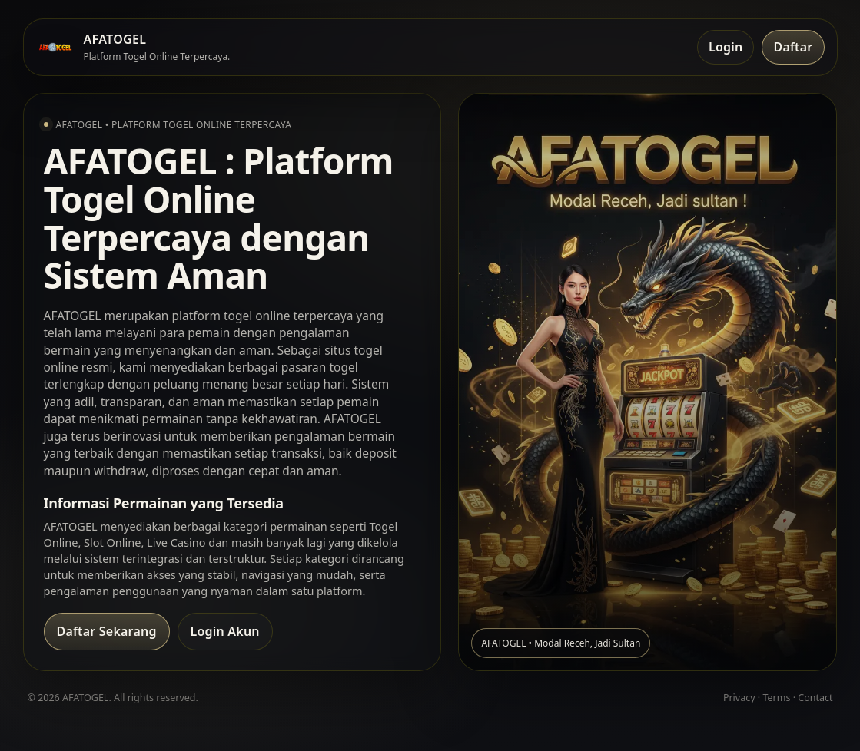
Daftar (792, 46)
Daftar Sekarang (107, 631)
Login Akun (225, 631)
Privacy (739, 697)
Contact (815, 697)
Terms (776, 697)
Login (725, 46)
